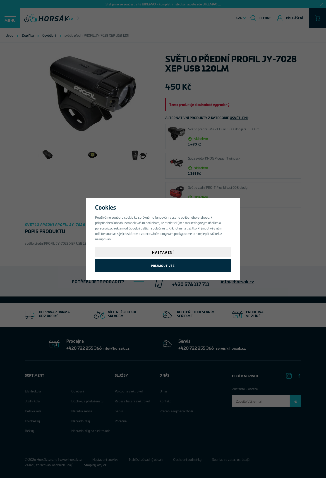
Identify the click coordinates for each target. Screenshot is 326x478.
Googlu (134, 228)
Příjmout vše (163, 265)
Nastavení (163, 252)
